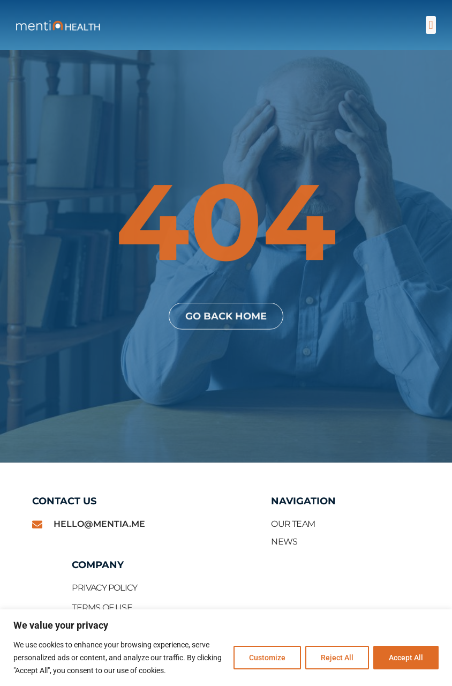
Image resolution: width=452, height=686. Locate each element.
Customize (267, 657)
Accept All (406, 657)
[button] (431, 25)
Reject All (337, 657)
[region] (226, 647)
